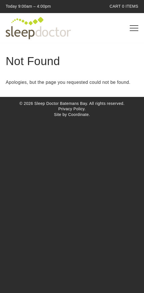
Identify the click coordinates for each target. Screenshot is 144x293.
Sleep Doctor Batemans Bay (38, 28)
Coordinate (78, 114)
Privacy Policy (71, 109)
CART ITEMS (123, 6)
